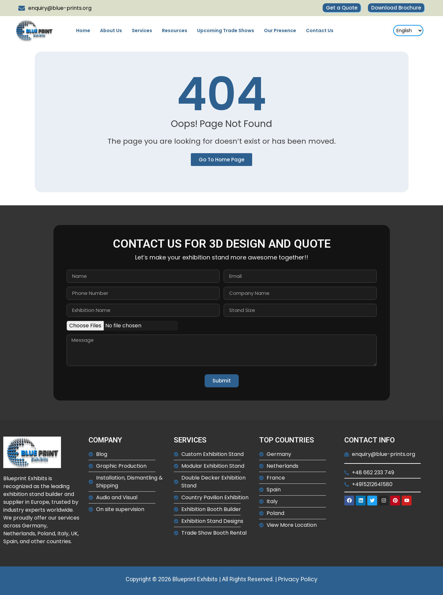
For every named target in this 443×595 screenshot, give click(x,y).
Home (83, 30)
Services (142, 30)
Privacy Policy (297, 579)
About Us (111, 30)
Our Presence (280, 30)
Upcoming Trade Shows (225, 30)
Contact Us (319, 30)
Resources (174, 30)
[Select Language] (408, 30)
